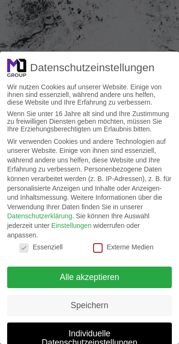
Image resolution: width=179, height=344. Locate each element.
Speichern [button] (89, 305)
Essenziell (41, 247)
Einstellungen (72, 225)
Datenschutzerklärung (39, 216)
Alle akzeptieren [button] (89, 277)
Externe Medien (123, 247)
